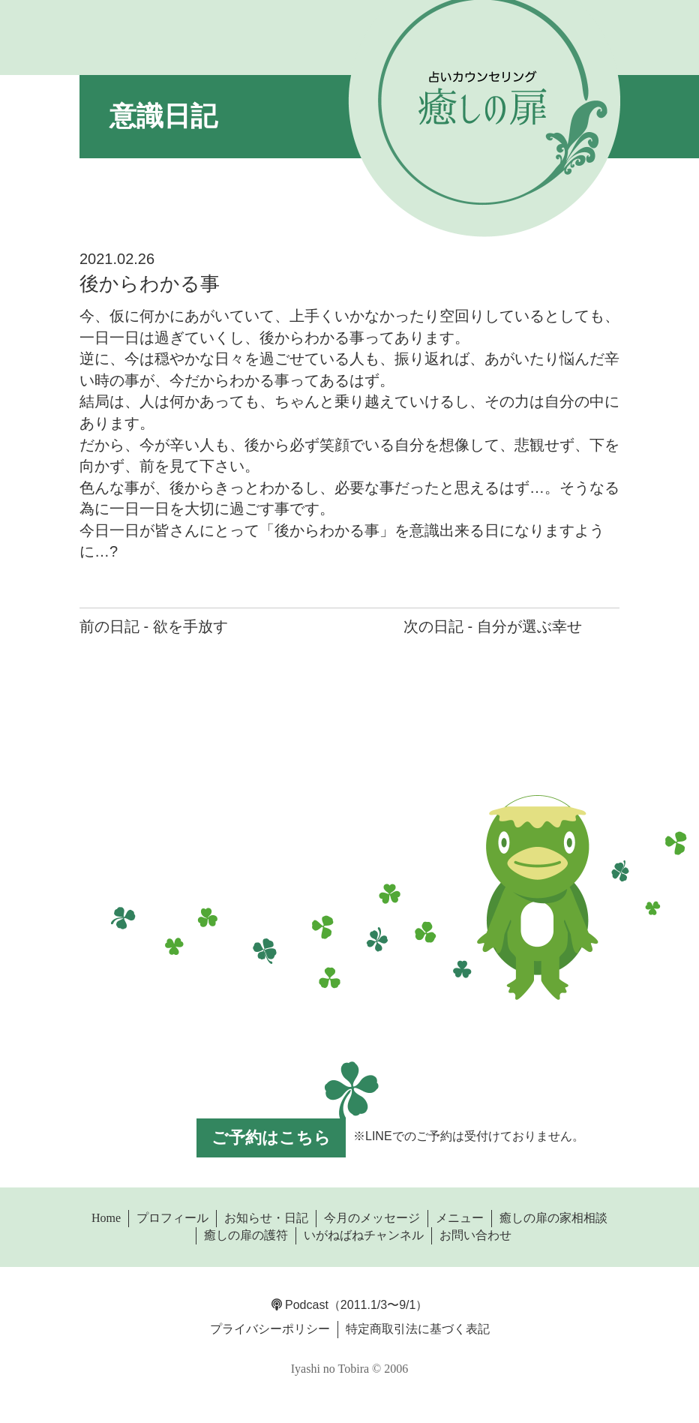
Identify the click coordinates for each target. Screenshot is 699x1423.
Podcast (300, 1304)
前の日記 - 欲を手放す (154, 626)
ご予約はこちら (271, 1137)
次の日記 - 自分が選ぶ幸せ (493, 626)
